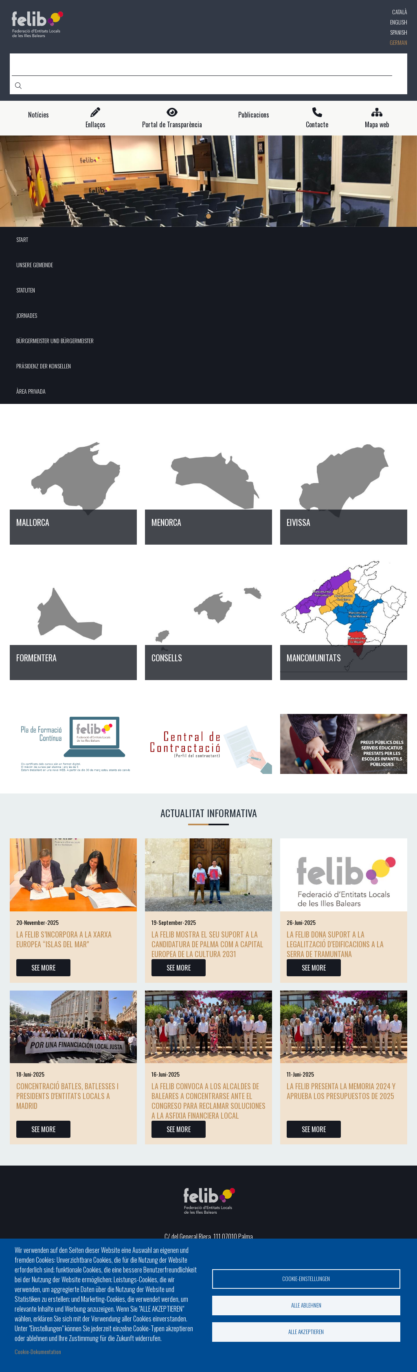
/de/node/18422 (73, 480)
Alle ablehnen (306, 1305)
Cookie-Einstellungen (306, 1278)
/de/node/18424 (343, 480)
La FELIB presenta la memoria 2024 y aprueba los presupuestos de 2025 (341, 1091)
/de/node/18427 (343, 616)
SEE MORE (43, 968)
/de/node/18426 (208, 616)
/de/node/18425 (73, 616)
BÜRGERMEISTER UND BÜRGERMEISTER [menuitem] (55, 340)
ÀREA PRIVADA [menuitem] (31, 391)
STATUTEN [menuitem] (25, 290)
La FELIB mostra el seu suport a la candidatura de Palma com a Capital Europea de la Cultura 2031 (207, 944)
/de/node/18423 (208, 480)
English (398, 22)
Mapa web (377, 124)
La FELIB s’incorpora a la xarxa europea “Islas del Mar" (64, 939)
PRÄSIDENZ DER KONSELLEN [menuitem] (43, 365)
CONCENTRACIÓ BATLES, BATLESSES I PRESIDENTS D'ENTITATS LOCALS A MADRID (67, 1096)
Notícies (38, 115)
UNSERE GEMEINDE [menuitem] (34, 264)
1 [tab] (208, 216)
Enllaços (95, 124)
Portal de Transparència (172, 124)
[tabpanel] (208, 181)
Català (399, 11)
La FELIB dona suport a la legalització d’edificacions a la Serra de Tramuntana (335, 944)
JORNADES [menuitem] (26, 315)
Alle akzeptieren (306, 1332)
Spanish (398, 32)
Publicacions (253, 115)
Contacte (317, 124)
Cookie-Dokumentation (38, 1351)
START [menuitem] (22, 239)
